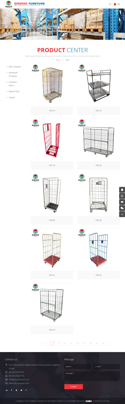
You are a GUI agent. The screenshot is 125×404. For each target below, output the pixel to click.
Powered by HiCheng (101, 401)
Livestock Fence (12, 84)
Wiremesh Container (12, 74)
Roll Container (14, 66)
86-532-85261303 (16, 372)
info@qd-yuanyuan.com (19, 379)
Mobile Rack (13, 91)
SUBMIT (73, 386)
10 (107, 345)
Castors (11, 97)
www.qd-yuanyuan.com (19, 383)
